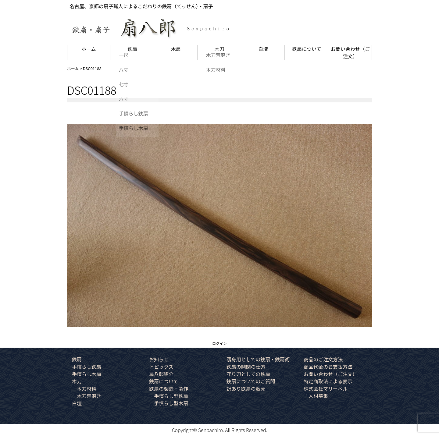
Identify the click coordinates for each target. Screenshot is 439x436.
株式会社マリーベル (326, 388)
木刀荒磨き (89, 395)
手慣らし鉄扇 (86, 366)
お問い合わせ (350, 52)
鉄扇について (306, 48)
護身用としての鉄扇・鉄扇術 (258, 359)
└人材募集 (316, 395)
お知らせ (159, 359)
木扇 (176, 48)
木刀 (219, 48)
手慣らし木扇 (86, 374)
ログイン (219, 343)
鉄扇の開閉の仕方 (246, 366)
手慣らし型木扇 (171, 403)
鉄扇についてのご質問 (251, 381)
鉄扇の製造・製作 (168, 388)
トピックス (161, 366)
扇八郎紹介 (161, 374)
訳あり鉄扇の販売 (246, 388)
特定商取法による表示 (328, 381)
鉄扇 (132, 48)
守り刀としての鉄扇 (248, 374)
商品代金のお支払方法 (328, 366)
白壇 (263, 48)
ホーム (88, 48)
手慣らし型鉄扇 (171, 395)
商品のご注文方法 (323, 359)
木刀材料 (86, 388)
